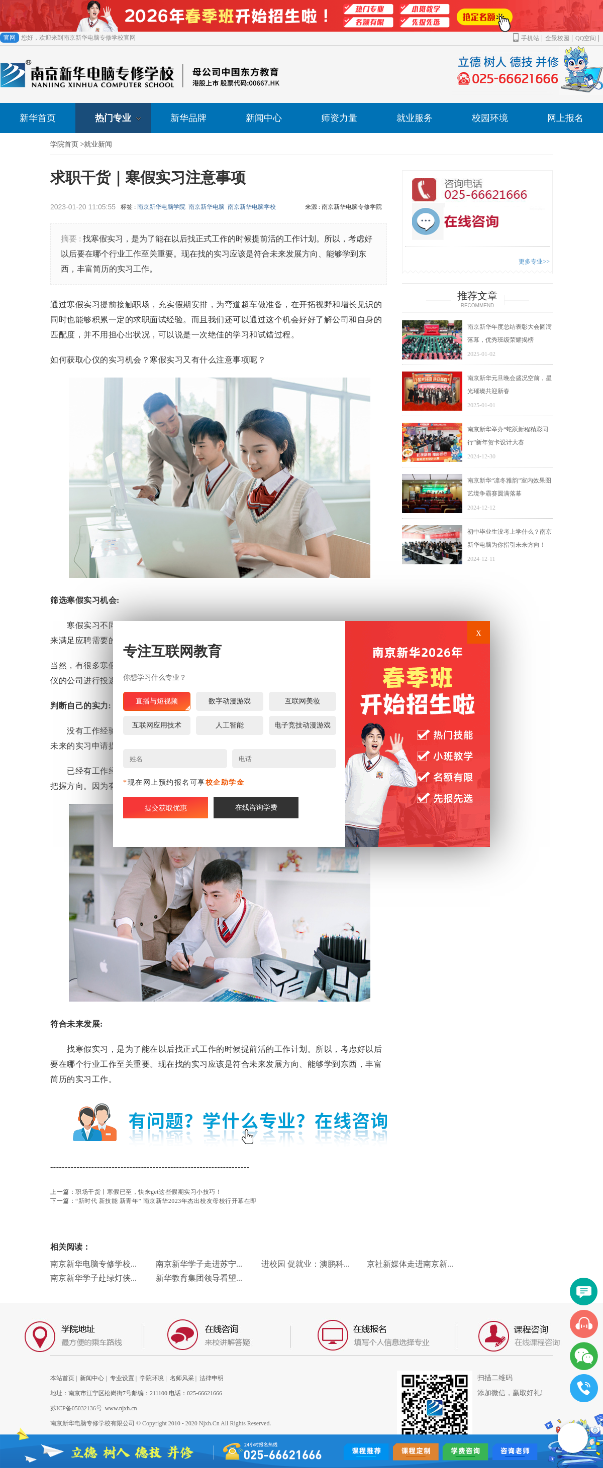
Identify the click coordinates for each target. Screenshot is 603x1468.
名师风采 (182, 1378)
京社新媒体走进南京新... (410, 1264)
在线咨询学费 (256, 807)
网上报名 (565, 118)
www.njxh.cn (121, 1408)
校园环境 (490, 118)
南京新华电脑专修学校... (93, 1264)
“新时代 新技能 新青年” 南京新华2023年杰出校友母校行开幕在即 (166, 1200)
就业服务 (414, 118)
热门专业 (118, 118)
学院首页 (64, 144)
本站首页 (62, 1378)
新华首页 (38, 118)
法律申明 (211, 1378)
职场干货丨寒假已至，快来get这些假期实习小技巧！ (148, 1191)
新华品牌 (188, 118)
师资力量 (339, 118)
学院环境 (152, 1378)
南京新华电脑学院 (161, 206)
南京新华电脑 (206, 206)
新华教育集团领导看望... (199, 1278)
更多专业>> (534, 261)
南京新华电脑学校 (252, 206)
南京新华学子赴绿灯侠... (93, 1278)
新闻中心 (264, 118)
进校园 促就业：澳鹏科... (305, 1264)
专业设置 (122, 1378)
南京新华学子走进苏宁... (199, 1264)
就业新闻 (98, 144)
